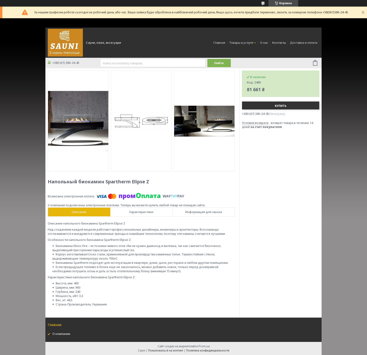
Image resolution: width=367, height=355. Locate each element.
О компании (61, 334)
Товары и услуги (241, 42)
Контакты (279, 42)
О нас (264, 42)
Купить (280, 106)
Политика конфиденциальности (207, 350)
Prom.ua (204, 346)
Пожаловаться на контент (165, 350)
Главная (219, 42)
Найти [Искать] (219, 63)
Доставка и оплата (303, 42)
